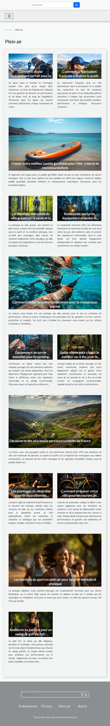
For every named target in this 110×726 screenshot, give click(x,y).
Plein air (64, 706)
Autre (82, 706)
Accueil (8, 29)
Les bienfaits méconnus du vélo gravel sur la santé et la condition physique (31, 218)
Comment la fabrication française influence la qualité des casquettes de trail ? (79, 76)
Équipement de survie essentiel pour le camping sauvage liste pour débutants (31, 356)
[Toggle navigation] (9, 16)
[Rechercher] (51, 5)
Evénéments (28, 706)
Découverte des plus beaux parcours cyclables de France (50, 441)
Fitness (46, 706)
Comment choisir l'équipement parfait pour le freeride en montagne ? (31, 76)
